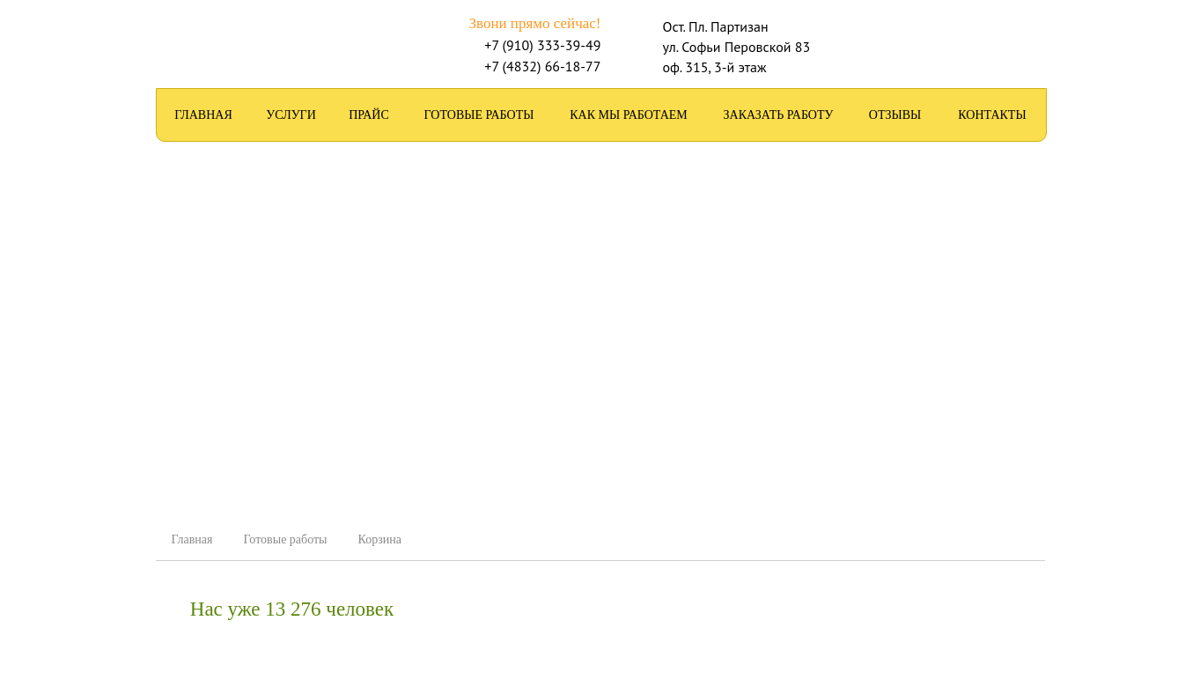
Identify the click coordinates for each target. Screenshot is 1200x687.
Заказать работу (779, 115)
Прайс (369, 115)
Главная (203, 115)
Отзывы (895, 115)
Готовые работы (479, 115)
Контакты (992, 115)
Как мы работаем (629, 115)
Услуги (291, 115)
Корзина (380, 539)
